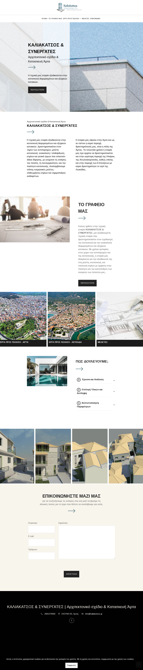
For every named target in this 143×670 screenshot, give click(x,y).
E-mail (31, 536)
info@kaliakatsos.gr (93, 614)
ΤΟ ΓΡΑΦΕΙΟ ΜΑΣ (55, 18)
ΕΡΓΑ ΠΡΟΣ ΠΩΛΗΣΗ (71, 18)
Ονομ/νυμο (32, 523)
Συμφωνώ (71, 665)
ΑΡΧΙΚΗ (44, 18)
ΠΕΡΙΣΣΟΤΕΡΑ (37, 90)
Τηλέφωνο (32, 549)
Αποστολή (71, 574)
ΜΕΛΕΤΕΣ (85, 18)
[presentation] (47, 566)
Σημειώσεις (63, 523)
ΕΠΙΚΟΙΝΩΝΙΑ (95, 18)
